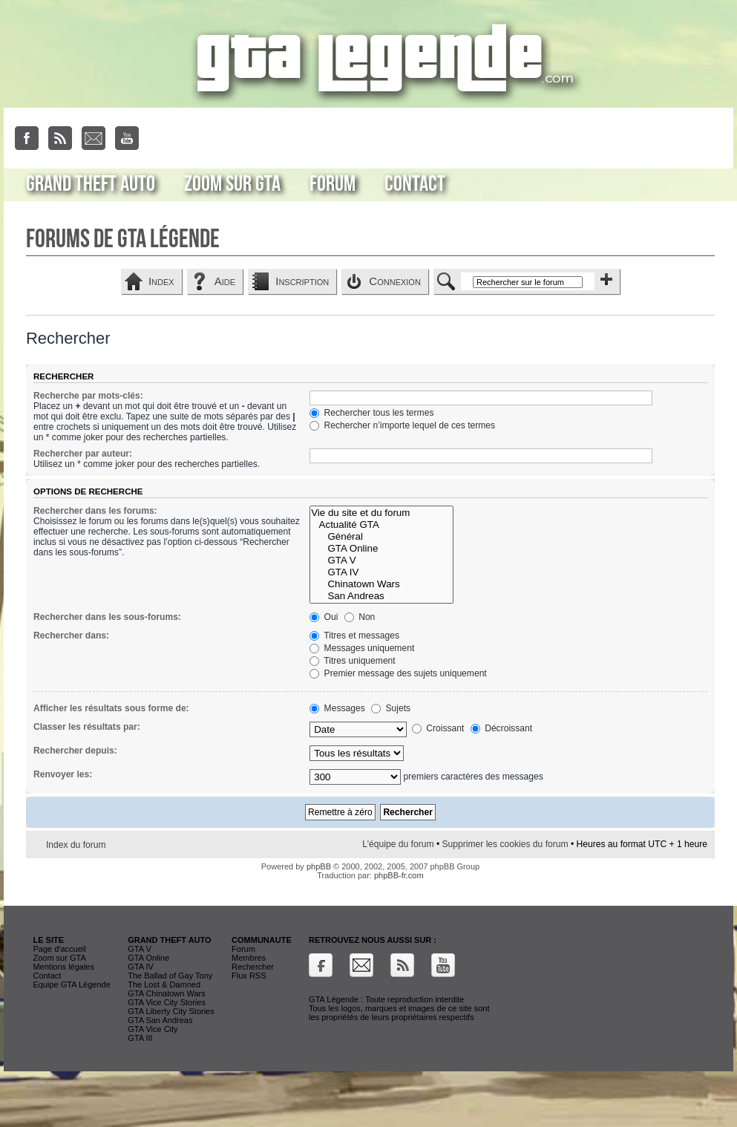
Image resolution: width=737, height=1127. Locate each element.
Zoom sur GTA (232, 184)
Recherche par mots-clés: (88, 396)
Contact (414, 184)
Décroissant (501, 728)
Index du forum (76, 845)
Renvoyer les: (62, 774)
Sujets (390, 708)
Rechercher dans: (71, 635)
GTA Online (381, 549)
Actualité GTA (381, 525)
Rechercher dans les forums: (95, 511)
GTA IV (381, 572)
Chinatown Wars (381, 584)
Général (381, 537)
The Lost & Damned (164, 984)
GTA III (140, 1037)
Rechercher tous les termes (371, 413)
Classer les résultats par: (86, 727)
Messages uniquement (361, 648)
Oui (323, 617)
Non (360, 617)
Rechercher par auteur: (82, 453)
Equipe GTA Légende (71, 984)
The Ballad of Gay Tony (170, 975)
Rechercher (253, 966)
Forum (332, 184)
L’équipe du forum (397, 844)
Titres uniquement (352, 661)
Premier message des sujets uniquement (398, 673)
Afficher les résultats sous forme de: (111, 708)
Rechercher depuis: (75, 750)
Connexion (395, 281)
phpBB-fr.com (399, 875)
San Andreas (381, 596)
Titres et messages (354, 635)
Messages (336, 708)
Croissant (438, 728)
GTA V (381, 560)
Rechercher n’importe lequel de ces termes (402, 425)
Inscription (302, 281)
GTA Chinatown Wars (167, 993)
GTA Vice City (152, 1029)
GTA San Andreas (160, 1020)
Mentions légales (63, 966)
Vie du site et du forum (381, 513)
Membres (249, 957)
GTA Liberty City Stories (171, 1011)
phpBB (319, 866)
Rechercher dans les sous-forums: (107, 617)
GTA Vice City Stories (167, 1002)
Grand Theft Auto (90, 184)
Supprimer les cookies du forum (505, 844)
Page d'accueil (59, 948)
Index (161, 281)
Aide (224, 281)
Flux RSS (249, 975)
